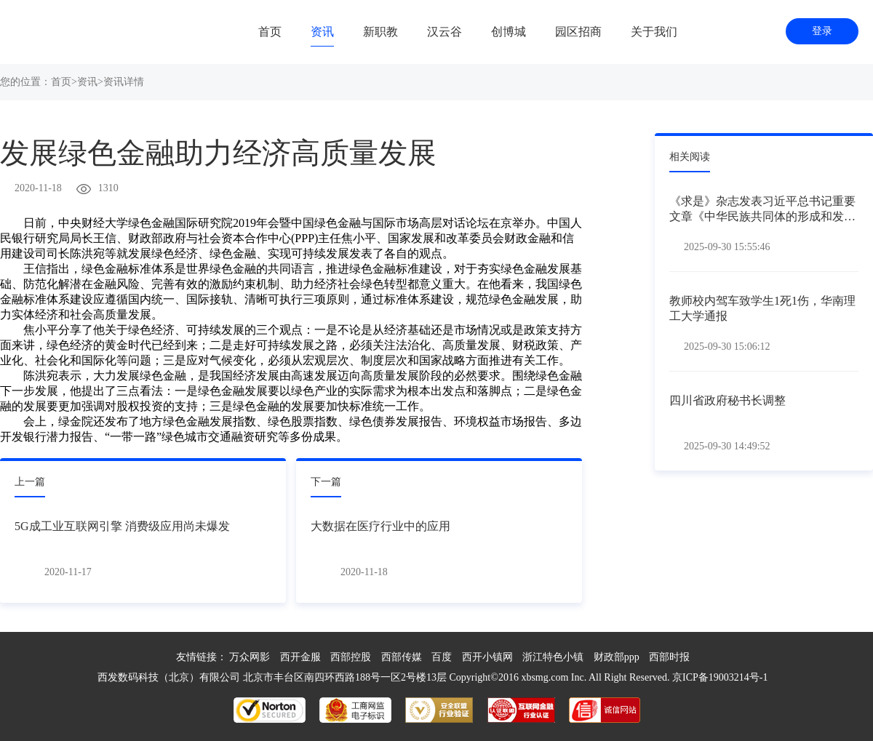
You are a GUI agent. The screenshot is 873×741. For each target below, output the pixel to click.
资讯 (322, 31)
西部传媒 (401, 657)
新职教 (380, 31)
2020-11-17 (68, 571)
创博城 (508, 31)
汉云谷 (444, 31)
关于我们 (654, 31)
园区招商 (578, 31)
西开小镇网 (487, 657)
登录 (822, 30)
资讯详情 (123, 81)
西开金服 (300, 657)
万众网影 (249, 657)
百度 (441, 657)
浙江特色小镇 (552, 657)
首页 (270, 31)
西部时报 (669, 657)
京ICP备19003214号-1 (720, 677)
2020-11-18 (38, 188)
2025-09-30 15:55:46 (727, 246)
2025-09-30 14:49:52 (727, 446)
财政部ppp (616, 657)
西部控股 (350, 657)
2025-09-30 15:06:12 (727, 346)
